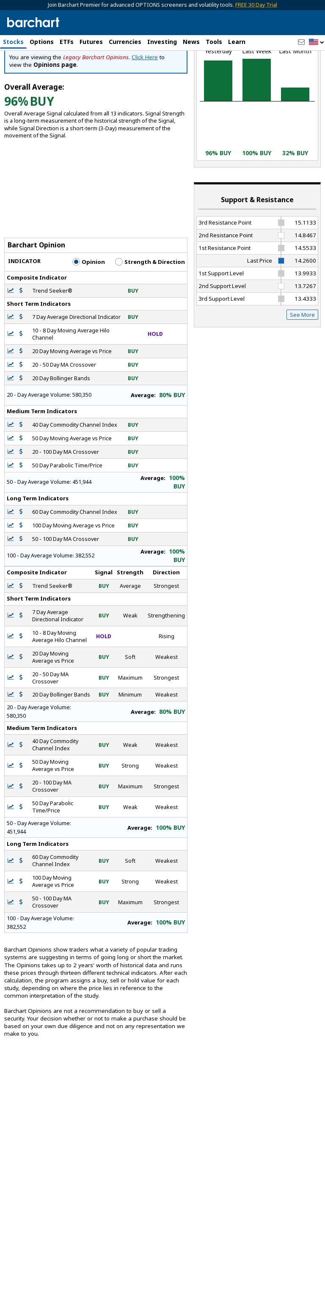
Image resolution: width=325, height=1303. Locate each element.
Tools (214, 42)
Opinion (88, 310)
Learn (236, 42)
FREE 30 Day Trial (256, 4)
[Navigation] (77, 82)
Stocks (13, 42)
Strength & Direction (150, 310)
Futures (91, 42)
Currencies (125, 42)
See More (302, 363)
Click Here (145, 106)
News (191, 42)
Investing (162, 42)
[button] (316, 42)
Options (42, 42)
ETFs (67, 42)
